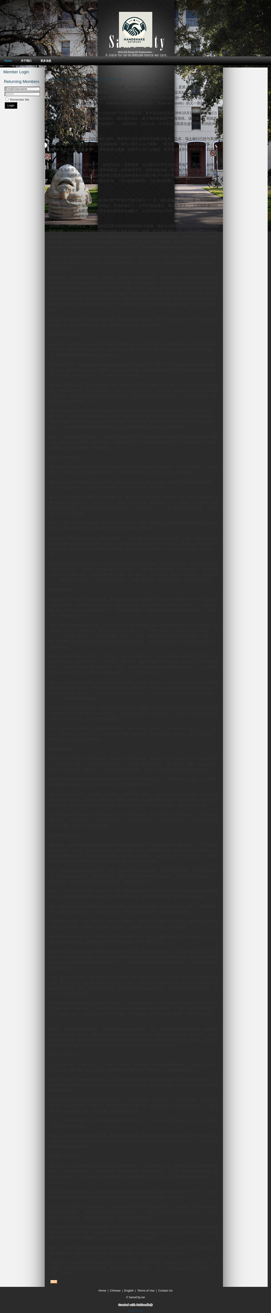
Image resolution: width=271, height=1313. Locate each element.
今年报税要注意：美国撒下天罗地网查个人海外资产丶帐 (85, 79)
